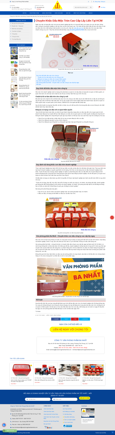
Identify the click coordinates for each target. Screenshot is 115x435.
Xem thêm (13, 383)
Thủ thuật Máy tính (16, 39)
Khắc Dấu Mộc (59, 13)
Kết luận (38, 84)
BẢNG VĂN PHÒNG (47, 13)
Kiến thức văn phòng (79, 13)
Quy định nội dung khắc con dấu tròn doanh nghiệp (50, 81)
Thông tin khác (15, 36)
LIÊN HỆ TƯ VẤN (84, 398)
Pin (74, 319)
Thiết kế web (98, 432)
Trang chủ (12, 16)
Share (56, 319)
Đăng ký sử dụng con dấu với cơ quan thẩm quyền (52, 79)
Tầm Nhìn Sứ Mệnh (16, 31)
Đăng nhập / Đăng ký (100, 1)
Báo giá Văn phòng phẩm (18, 23)
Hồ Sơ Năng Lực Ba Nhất (69, 411)
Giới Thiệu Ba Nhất (67, 408)
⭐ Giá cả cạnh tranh (68, 422)
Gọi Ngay (39, 9)
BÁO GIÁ (68, 13)
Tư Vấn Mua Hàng (67, 414)
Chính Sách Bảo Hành (49, 411)
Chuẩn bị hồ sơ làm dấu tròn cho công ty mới (51, 77)
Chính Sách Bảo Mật (48, 408)
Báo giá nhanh (47, 424)
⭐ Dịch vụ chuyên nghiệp (69, 419)
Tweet (66, 319)
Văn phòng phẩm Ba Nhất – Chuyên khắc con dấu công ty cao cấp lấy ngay (57, 82)
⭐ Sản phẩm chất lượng (68, 417)
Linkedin (84, 319)
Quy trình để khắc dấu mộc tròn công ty (47, 75)
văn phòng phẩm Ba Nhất (77, 30)
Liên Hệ (90, 13)
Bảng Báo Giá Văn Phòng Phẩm (51, 421)
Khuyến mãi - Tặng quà (17, 26)
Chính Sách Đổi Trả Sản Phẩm (51, 414)
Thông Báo (14, 34)
